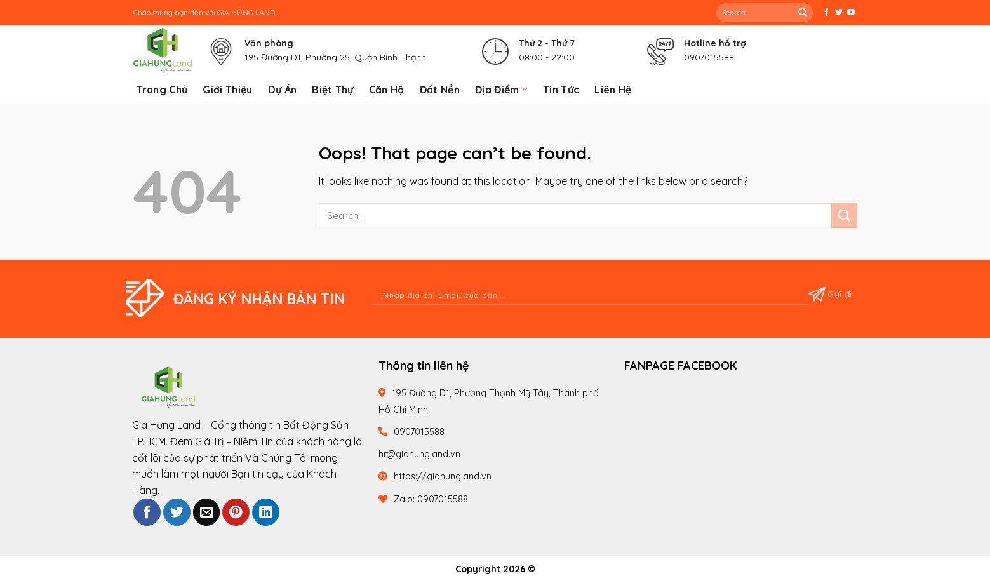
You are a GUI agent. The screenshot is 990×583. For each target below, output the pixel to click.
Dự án (282, 89)
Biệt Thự (333, 89)
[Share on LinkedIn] (265, 512)
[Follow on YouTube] (851, 12)
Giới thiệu (227, 89)
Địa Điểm (501, 89)
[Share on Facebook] (147, 512)
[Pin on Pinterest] (236, 512)
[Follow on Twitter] (839, 12)
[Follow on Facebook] (826, 12)
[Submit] (802, 12)
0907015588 (709, 57)
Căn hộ (387, 89)
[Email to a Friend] (206, 512)
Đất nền (440, 89)
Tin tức (561, 89)
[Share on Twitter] (177, 512)
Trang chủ (162, 89)
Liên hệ (612, 89)
